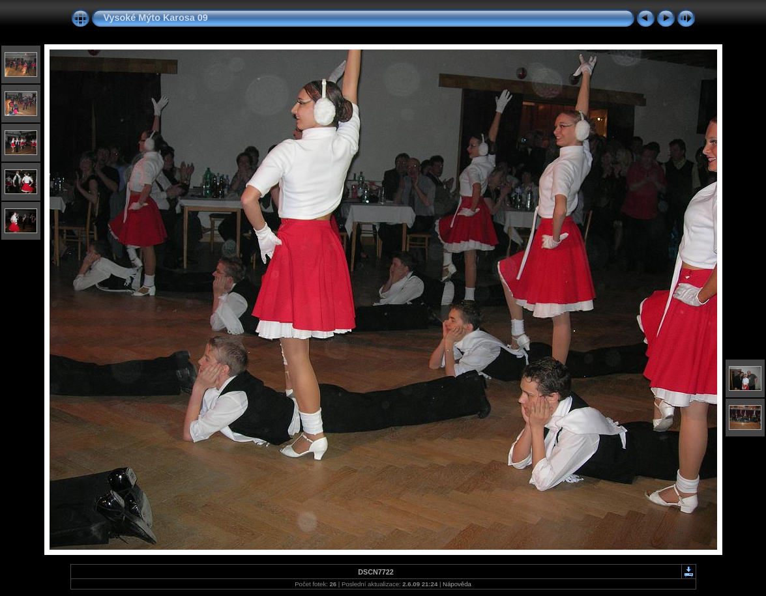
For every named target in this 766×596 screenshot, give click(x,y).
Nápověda (457, 584)
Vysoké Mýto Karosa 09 (156, 17)
